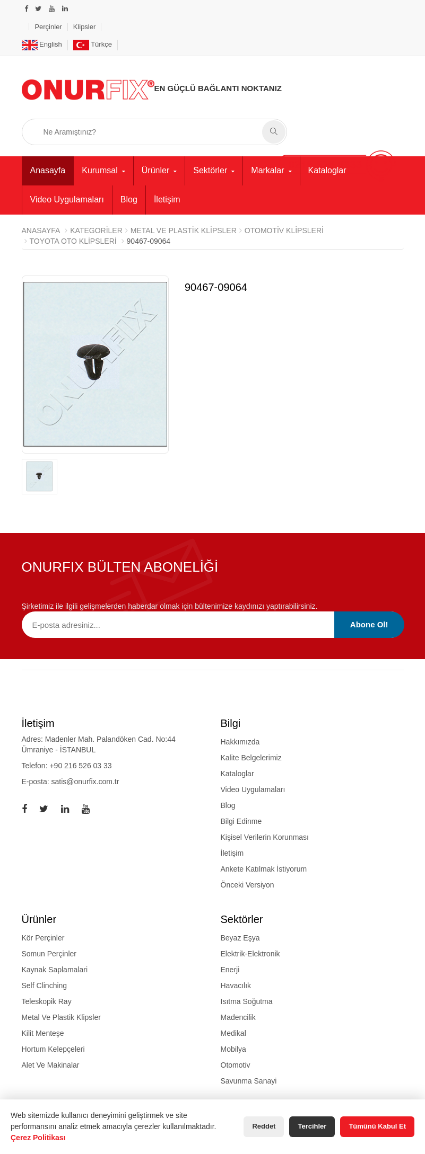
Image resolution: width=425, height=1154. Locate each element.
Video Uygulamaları (67, 199)
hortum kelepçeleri (53, 1049)
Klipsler (84, 27)
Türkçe (92, 44)
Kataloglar (327, 170)
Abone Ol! (369, 624)
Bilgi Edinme (241, 821)
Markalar (267, 170)
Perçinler (48, 27)
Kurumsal (100, 170)
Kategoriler (96, 230)
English (42, 44)
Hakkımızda (240, 742)
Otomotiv (235, 1065)
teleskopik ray (47, 1001)
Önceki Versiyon (247, 885)
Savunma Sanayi (249, 1081)
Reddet (263, 1126)
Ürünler (155, 170)
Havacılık (236, 985)
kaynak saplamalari (55, 969)
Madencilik (238, 1017)
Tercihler (312, 1126)
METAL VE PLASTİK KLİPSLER (184, 230)
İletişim (167, 199)
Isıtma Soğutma (247, 1001)
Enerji (230, 969)
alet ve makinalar (51, 1065)
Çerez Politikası (38, 1137)
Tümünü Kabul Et (377, 1126)
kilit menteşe (43, 1033)
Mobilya (233, 1049)
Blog (128, 199)
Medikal (233, 1033)
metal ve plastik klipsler (61, 1017)
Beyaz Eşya (240, 938)
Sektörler (210, 170)
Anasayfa (48, 170)
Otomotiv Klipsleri (284, 230)
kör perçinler (43, 938)
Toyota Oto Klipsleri (73, 241)
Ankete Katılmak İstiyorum (264, 869)
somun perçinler (49, 953)
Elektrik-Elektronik (250, 953)
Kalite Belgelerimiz (251, 757)
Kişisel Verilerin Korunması (265, 837)
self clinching (44, 985)
